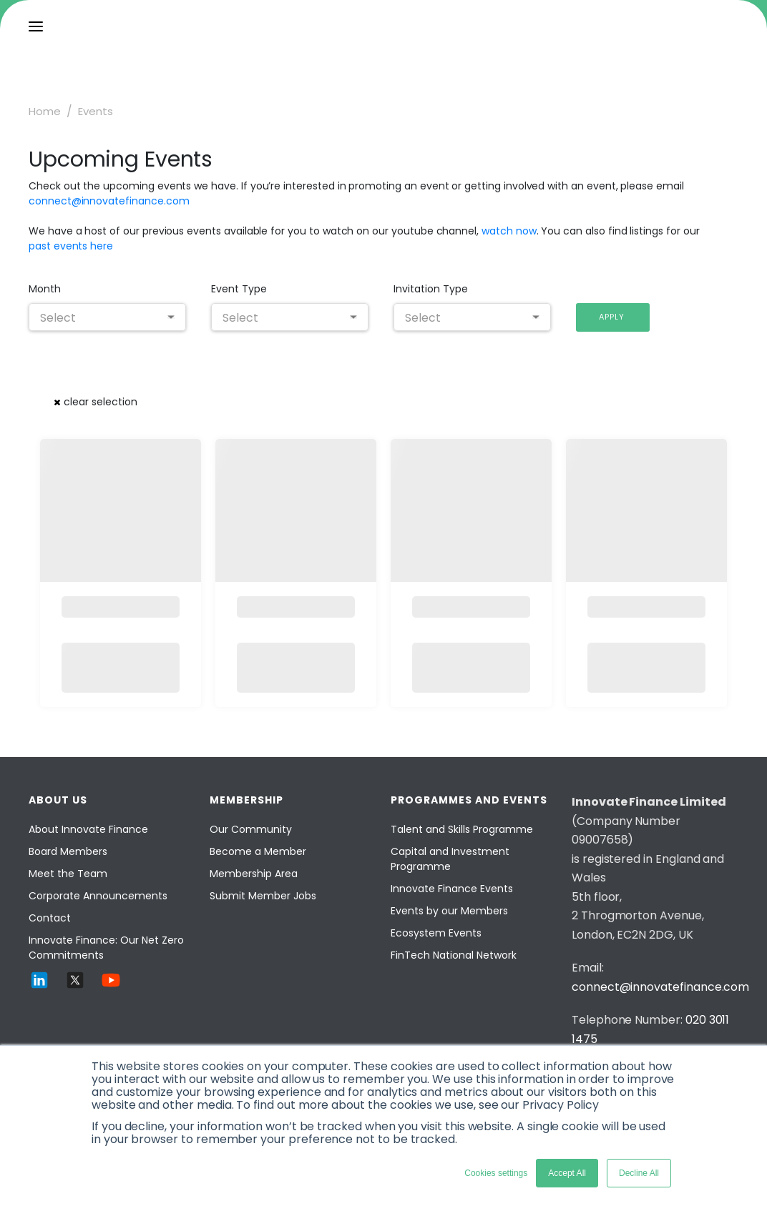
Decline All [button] (639, 1173)
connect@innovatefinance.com (109, 201)
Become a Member (258, 851)
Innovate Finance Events (452, 888)
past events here (71, 246)
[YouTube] (111, 987)
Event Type (239, 289)
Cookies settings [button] (495, 1173)
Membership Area (254, 873)
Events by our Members (449, 911)
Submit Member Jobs (263, 896)
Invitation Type (431, 289)
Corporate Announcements (98, 896)
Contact (50, 918)
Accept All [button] (567, 1173)
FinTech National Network (454, 955)
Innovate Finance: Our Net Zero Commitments (106, 947)
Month (45, 289)
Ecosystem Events (436, 933)
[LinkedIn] (39, 987)
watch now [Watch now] (509, 231)
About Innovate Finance (88, 829)
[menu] (36, 26)
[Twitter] (75, 987)
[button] (613, 317)
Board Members (68, 851)
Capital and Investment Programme (450, 859)
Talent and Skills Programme (462, 829)
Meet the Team (68, 873)
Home (45, 111)
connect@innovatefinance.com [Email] (660, 987)
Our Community (251, 829)
